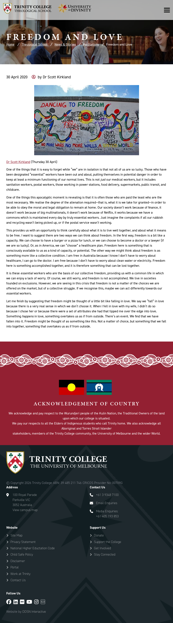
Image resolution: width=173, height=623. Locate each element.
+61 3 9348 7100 (107, 495)
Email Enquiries (106, 503)
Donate (99, 535)
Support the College (107, 542)
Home (10, 44)
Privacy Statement (23, 542)
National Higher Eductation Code (32, 548)
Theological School (34, 44)
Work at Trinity (20, 574)
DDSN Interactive (34, 612)
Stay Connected (104, 554)
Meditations (91, 44)
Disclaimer (17, 561)
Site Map (16, 535)
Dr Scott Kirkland (18, 162)
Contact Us (18, 580)
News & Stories (65, 44)
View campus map (25, 510)
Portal (14, 567)
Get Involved (102, 548)
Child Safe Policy (21, 554)
